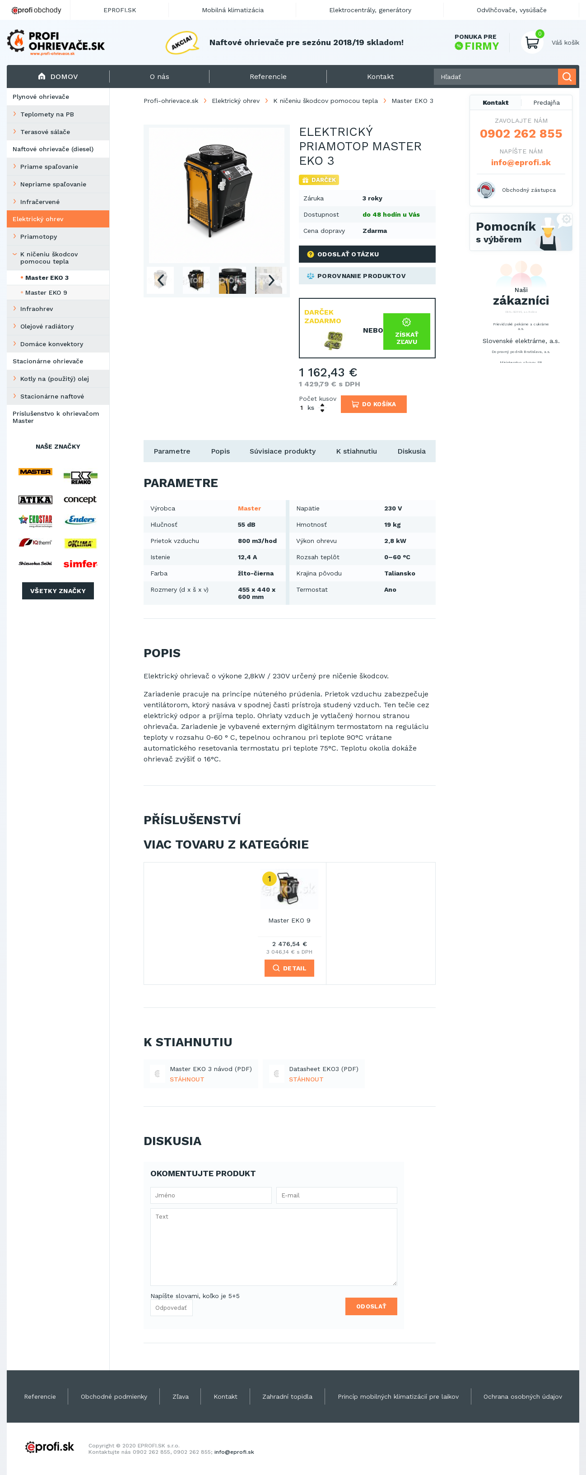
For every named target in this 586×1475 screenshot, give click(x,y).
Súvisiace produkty (283, 451)
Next (271, 280)
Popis (220, 451)
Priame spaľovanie (49, 166)
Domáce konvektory (51, 344)
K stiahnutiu (356, 451)
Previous (160, 280)
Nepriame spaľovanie (53, 184)
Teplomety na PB (47, 114)
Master (249, 508)
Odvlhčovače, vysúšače (512, 10)
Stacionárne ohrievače (48, 361)
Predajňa (546, 102)
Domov (58, 76)
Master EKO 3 (47, 277)
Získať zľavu (407, 331)
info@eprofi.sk (521, 162)
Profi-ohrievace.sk (171, 100)
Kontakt (496, 102)
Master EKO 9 (46, 292)
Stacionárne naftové (52, 396)
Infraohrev (36, 308)
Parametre (172, 451)
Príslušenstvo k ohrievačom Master (56, 417)
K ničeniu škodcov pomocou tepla (49, 257)
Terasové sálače (45, 131)
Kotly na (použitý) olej (54, 378)
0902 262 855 (521, 133)
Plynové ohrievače (41, 96)
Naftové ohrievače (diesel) (53, 149)
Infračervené (40, 201)
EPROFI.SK (119, 10)
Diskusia (411, 451)
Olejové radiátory (47, 326)
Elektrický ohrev (38, 219)
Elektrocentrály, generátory (370, 10)
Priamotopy (38, 236)
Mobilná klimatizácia (233, 10)
